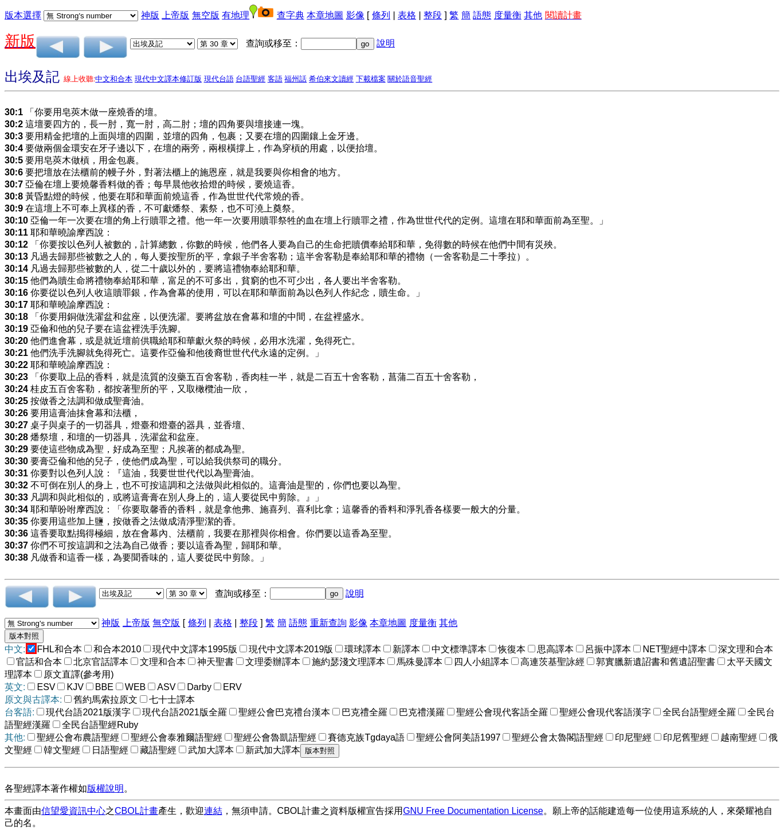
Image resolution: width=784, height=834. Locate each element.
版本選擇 (23, 15)
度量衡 (508, 15)
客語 (275, 79)
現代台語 (219, 79)
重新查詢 (328, 623)
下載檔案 (371, 79)
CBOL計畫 (136, 811)
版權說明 (105, 788)
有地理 (235, 15)
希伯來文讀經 (331, 79)
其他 (533, 15)
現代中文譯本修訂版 (168, 79)
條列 (381, 15)
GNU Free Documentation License (473, 811)
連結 (213, 811)
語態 (482, 15)
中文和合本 (113, 79)
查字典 (290, 15)
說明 (386, 43)
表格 (407, 15)
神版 (150, 15)
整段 (433, 15)
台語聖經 (250, 79)
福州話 (295, 79)
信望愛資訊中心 (73, 811)
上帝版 (175, 15)
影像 (355, 15)
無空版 (205, 15)
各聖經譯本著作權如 (46, 788)
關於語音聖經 (409, 79)
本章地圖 (325, 15)
